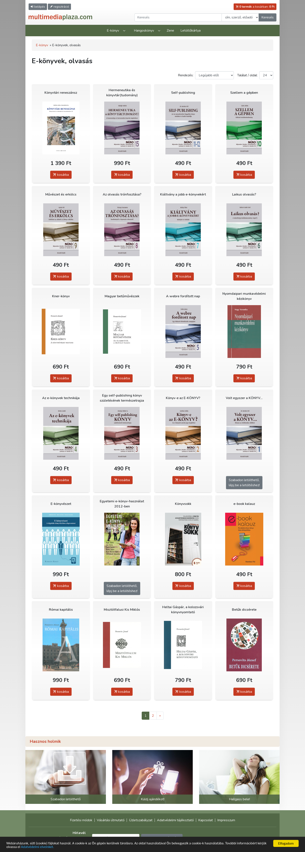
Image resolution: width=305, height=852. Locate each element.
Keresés (267, 17)
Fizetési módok (81, 820)
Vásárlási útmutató (111, 820)
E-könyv (113, 30)
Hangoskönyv (144, 30)
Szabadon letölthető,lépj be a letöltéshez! (244, 482)
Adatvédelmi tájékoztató (175, 820)
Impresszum (226, 820)
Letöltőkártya (190, 30)
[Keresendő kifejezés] (178, 17)
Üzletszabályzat (140, 820)
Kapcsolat (205, 820)
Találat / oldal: (247, 75)
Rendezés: (185, 75)
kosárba (61, 174)
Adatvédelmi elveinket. (38, 847)
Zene (170, 30)
